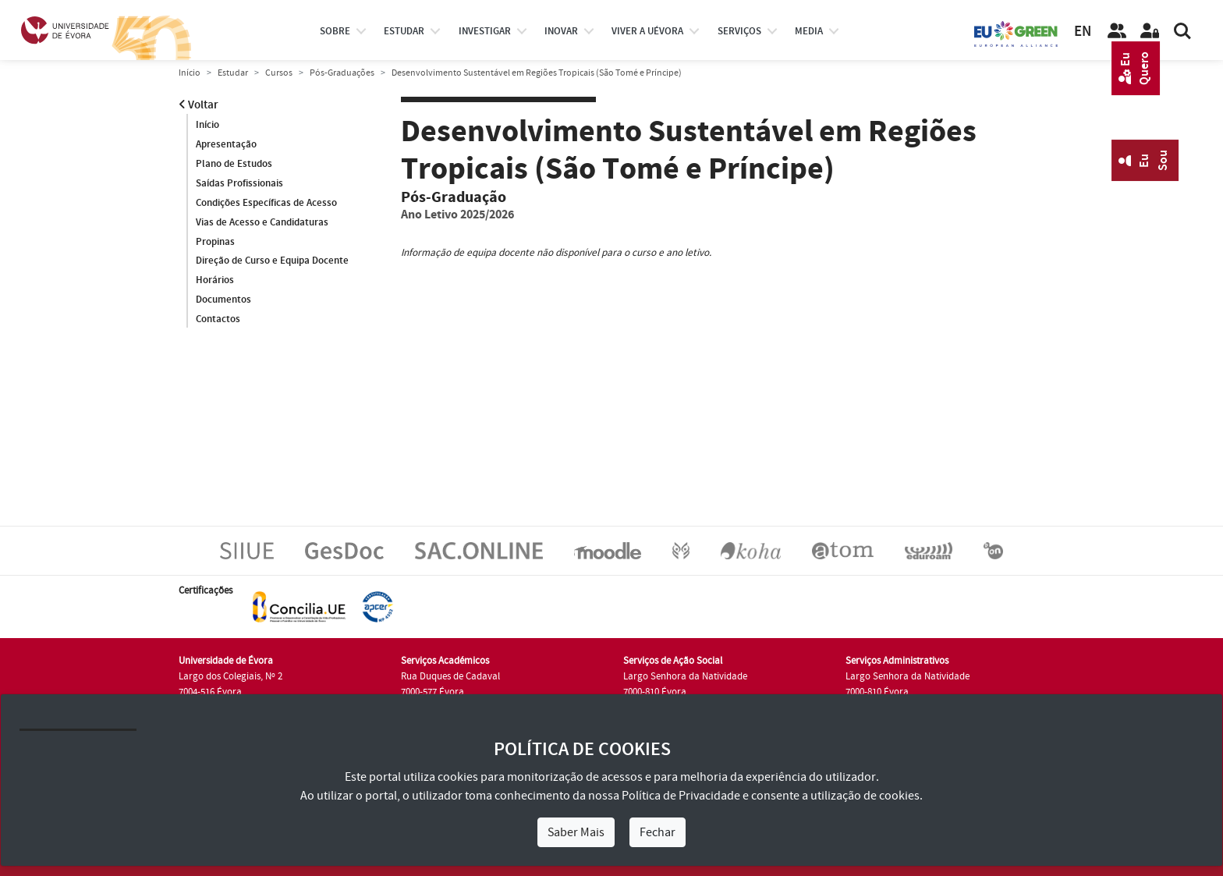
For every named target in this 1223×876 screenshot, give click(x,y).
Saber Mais (576, 832)
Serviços (739, 31)
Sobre (335, 31)
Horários (215, 280)
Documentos (223, 300)
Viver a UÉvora (647, 31)
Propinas (215, 242)
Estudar (233, 73)
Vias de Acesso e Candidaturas (262, 222)
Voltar (198, 105)
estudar (404, 31)
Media (809, 31)
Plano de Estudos (234, 164)
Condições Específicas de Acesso (266, 203)
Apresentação (226, 144)
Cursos (278, 73)
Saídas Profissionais (239, 183)
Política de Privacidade (681, 795)
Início (189, 73)
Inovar (561, 31)
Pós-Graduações (342, 73)
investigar (485, 31)
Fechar (657, 832)
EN (1082, 31)
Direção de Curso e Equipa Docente (272, 261)
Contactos (218, 319)
